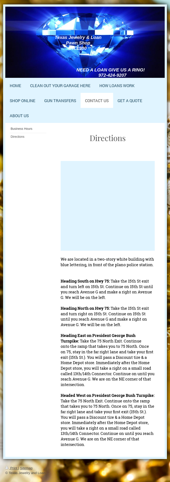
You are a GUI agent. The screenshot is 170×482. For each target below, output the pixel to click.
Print (11, 468)
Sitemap (26, 468)
